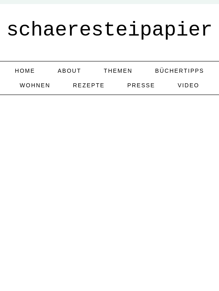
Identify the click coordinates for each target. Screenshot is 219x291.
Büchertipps (179, 70)
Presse (141, 85)
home (25, 70)
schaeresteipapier (109, 30)
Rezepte (89, 85)
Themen (118, 70)
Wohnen (35, 85)
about (69, 70)
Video (189, 85)
